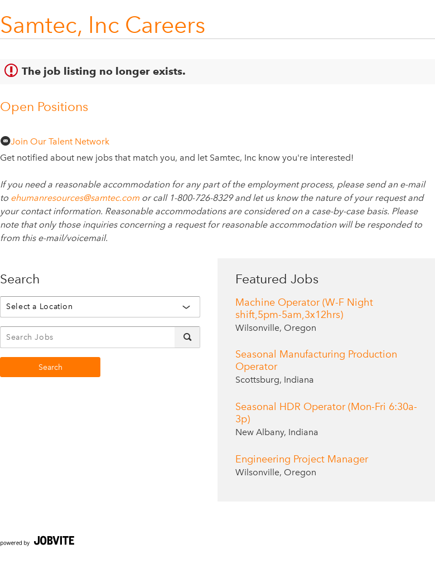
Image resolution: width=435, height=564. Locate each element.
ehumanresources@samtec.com (75, 197)
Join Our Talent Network (54, 141)
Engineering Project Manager (301, 459)
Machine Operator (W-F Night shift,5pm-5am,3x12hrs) (304, 308)
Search (50, 367)
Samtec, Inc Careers (102, 24)
